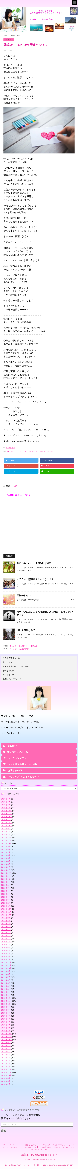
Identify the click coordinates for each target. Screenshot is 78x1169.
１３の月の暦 (48, 451)
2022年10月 (6, 879)
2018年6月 (6, 1016)
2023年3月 (6, 864)
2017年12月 (6, 1034)
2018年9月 (6, 1007)
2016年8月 (6, 1078)
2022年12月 (6, 873)
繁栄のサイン (24, 595)
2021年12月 (6, 909)
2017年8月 (6, 1046)
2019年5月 (6, 983)
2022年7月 (6, 888)
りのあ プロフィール (11, 658)
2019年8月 (6, 974)
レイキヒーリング (68, 1147)
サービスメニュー (10, 662)
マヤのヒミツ (10, 448)
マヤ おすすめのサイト (28, 1147)
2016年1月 (6, 1084)
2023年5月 (6, 858)
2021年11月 (6, 912)
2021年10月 (6, 915)
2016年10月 (6, 1075)
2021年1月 (6, 939)
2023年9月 (6, 846)
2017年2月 (6, 1063)
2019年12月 (6, 962)
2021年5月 (6, 930)
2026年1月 (6, 808)
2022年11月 (6, 876)
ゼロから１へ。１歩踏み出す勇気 (34, 563)
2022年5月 (6, 894)
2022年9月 (6, 882)
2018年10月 (6, 1004)
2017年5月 (6, 1054)
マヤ (26, 451)
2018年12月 (6, 998)
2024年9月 (6, 829)
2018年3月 (6, 1025)
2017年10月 (6, 1040)
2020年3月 (6, 956)
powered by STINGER (66, 1165)
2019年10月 (6, 968)
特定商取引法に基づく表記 (39, 1149)
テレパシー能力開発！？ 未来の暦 (24, 646)
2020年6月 (6, 947)
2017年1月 (6, 1066)
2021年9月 (6, 918)
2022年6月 (6, 891)
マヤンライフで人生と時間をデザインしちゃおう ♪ (39, 1159)
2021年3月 (6, 933)
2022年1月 (6, 906)
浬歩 (15, 486)
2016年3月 (6, 1081)
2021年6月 (6, 927)
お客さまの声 (8, 671)
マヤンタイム (32, 451)
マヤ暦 (40, 451)
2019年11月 (6, 965)
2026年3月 (6, 802)
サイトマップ (8, 675)
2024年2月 (6, 831)
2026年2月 (6, 805)
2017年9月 (6, 1043)
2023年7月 (6, 852)
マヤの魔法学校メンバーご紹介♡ (17, 666)
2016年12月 (6, 1069)
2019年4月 (6, 986)
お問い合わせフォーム (12, 679)
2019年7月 (6, 977)
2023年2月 (6, 867)
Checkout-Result (8, 1145)
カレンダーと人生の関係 (19, 649)
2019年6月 (6, 980)
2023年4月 (6, 861)
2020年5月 (6, 950)
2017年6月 (6, 1052)
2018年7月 (6, 1013)
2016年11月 (6, 1072)
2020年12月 (6, 942)
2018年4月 (6, 1022)
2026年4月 (6, 799)
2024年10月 (6, 826)
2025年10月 (6, 817)
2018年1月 (6, 1031)
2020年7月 (6, 944)
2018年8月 (6, 1010)
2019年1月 (6, 995)
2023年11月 (6, 840)
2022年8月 (6, 885)
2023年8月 (6, 849)
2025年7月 (6, 820)
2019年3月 (6, 989)
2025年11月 (6, 814)
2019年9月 (6, 971)
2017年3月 (6, 1060)
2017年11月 (6, 1037)
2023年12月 (6, 837)
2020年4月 (6, 953)
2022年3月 (6, 900)
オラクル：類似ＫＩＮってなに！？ (35, 579)
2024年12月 (6, 823)
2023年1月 (6, 870)
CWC (7, 451)
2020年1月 (6, 959)
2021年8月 (6, 921)
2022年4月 (6, 897)
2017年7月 (6, 1049)
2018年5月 (6, 1019)
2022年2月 (6, 903)
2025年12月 (6, 811)
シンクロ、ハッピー (17, 451)
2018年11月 (6, 1001)
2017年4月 (6, 1057)
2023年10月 (6, 843)
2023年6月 (6, 855)
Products (19, 1145)
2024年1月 (6, 834)
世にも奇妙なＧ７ (26, 630)
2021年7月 (6, 924)
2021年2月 (6, 936)
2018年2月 (6, 1028)
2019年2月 (6, 992)
